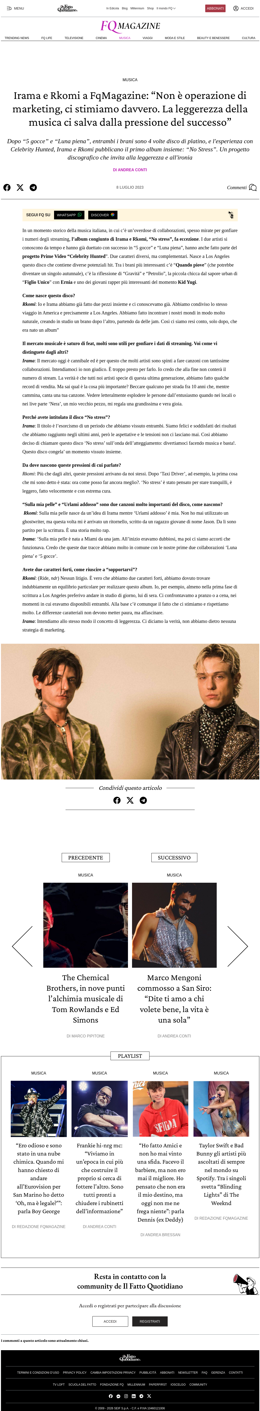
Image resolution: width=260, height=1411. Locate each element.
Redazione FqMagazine (41, 1225)
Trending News (17, 38)
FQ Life (46, 38)
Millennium (137, 8)
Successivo (174, 857)
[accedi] (243, 8)
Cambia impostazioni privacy (113, 1370)
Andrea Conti (132, 170)
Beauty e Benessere (213, 38)
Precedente (85, 857)
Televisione (74, 38)
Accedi (110, 1319)
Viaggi (148, 38)
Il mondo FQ (166, 8)
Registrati (150, 1319)
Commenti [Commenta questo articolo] (242, 187)
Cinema (101, 38)
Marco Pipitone (88, 1035)
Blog (124, 8)
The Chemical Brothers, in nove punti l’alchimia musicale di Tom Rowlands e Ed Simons (85, 998)
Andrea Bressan (162, 1233)
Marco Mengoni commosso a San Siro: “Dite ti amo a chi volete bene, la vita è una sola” (174, 998)
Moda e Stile (175, 38)
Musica (124, 38)
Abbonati (215, 8)
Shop (150, 8)
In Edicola (112, 8)
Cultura (248, 38)
